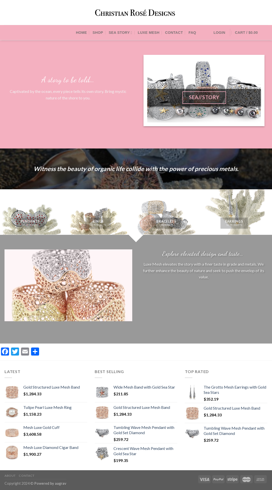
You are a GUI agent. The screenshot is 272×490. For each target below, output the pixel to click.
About (10, 475)
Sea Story (120, 32)
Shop (98, 33)
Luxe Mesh (149, 33)
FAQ (192, 33)
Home (81, 33)
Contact (174, 33)
